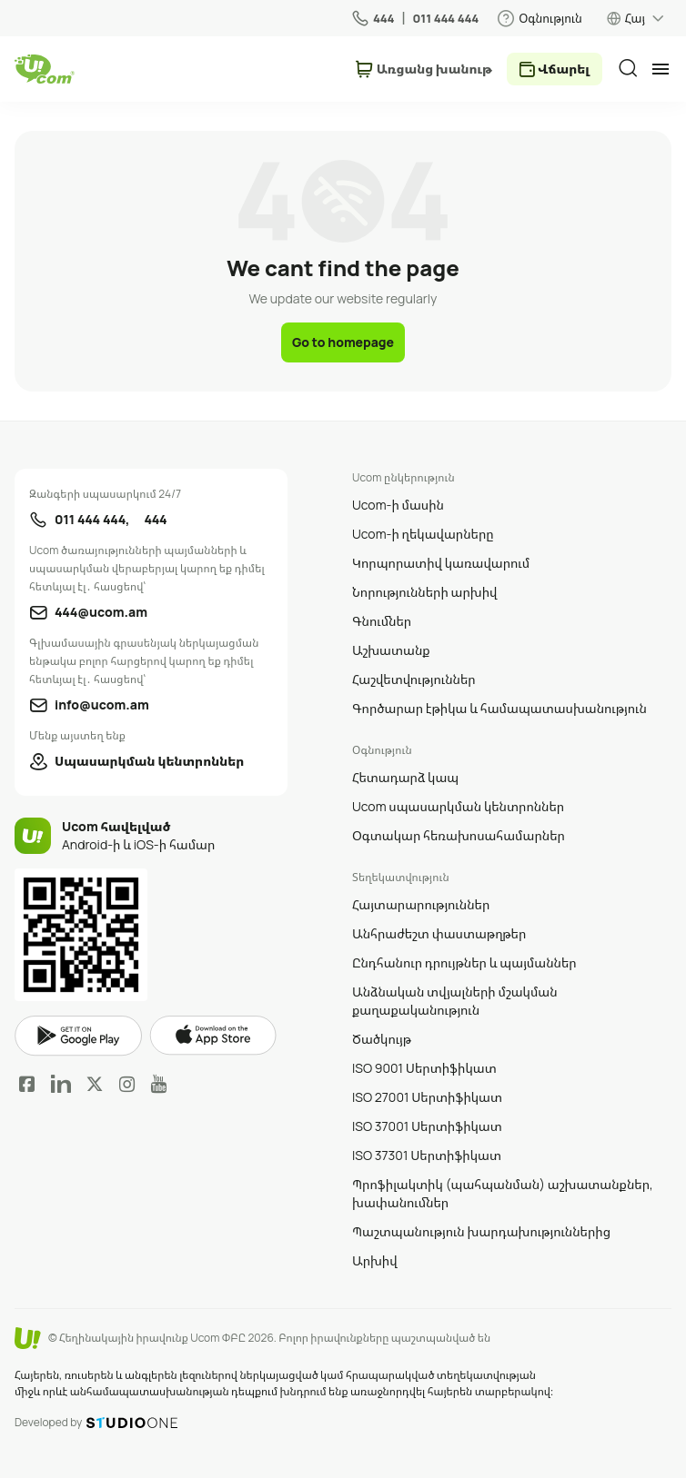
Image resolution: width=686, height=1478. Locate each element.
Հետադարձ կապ (405, 777)
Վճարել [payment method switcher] (564, 68)
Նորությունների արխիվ (424, 591)
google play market (78, 1036)
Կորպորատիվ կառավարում (441, 562)
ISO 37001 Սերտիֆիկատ (427, 1126)
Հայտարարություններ (420, 904)
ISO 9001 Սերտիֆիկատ (424, 1067)
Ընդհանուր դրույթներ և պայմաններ (464, 962)
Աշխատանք (391, 650)
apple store (213, 1036)
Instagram (127, 1083)
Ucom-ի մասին (398, 504)
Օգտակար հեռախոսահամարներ (458, 835)
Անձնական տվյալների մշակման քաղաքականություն (455, 1000)
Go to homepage (343, 342)
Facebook (27, 1083)
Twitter (94, 1083)
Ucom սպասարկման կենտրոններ (458, 806)
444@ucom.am (101, 611)
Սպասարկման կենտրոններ (149, 760)
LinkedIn (61, 1083)
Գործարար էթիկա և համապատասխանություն (499, 708)
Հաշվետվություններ (414, 679)
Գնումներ (381, 621)
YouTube (158, 1083)
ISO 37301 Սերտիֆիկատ (426, 1155)
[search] (628, 68)
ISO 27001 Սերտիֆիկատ (427, 1097)
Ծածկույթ (381, 1038)
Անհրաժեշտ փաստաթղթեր (439, 933)
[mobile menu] (660, 69)
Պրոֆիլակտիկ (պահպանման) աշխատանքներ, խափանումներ (502, 1193)
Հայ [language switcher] (635, 18)
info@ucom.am (102, 704)
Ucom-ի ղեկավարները (423, 533)
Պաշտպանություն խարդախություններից (481, 1231)
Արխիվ (375, 1260)
